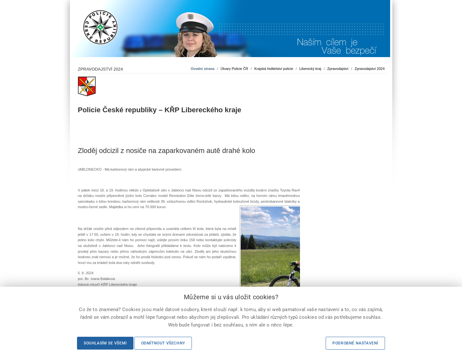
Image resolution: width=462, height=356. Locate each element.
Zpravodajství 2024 (370, 69)
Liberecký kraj (310, 69)
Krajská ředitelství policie (273, 69)
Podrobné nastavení (355, 343)
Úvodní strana (202, 69)
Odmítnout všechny (163, 343)
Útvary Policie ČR (234, 69)
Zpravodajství (337, 69)
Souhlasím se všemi (105, 343)
